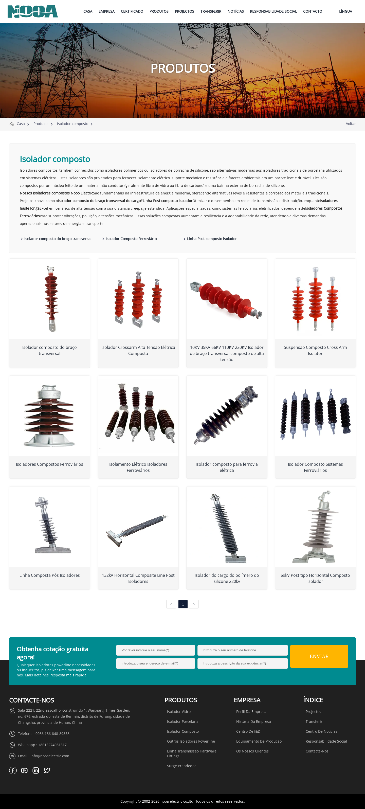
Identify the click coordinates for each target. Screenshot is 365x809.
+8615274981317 (52, 744)
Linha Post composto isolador (212, 238)
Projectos (313, 711)
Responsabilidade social (326, 741)
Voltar (351, 123)
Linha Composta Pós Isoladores (50, 575)
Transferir (314, 721)
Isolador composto (72, 123)
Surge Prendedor (181, 765)
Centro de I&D (248, 731)
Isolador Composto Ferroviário (131, 238)
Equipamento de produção (259, 741)
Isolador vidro (179, 711)
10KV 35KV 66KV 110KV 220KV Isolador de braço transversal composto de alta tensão (227, 353)
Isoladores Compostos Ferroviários (49, 464)
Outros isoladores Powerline (191, 741)
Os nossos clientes (252, 751)
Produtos (181, 700)
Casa (21, 123)
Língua (345, 11)
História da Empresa (253, 721)
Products (40, 123)
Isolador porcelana (182, 721)
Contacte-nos (317, 751)
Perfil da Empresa (251, 711)
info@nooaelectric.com (49, 755)
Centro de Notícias (321, 731)
